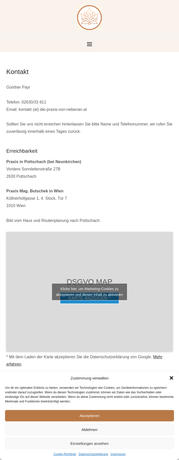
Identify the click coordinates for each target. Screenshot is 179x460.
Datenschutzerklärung (93, 454)
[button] (171, 377)
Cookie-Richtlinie (64, 454)
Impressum (118, 454)
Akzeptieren (89, 416)
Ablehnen (89, 429)
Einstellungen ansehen (89, 443)
